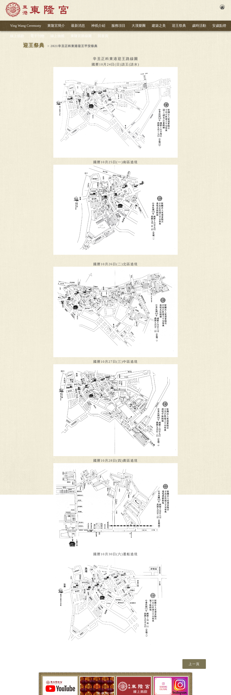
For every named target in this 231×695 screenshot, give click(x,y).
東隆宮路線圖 (81, 36)
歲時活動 (199, 26)
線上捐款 (17, 36)
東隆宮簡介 (56, 26)
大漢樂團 (139, 26)
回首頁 (103, 36)
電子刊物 (37, 36)
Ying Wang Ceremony (25, 26)
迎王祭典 (179, 26)
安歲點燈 (219, 26)
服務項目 (118, 26)
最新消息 (78, 26)
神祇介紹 (98, 26)
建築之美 (159, 26)
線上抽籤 (57, 36)
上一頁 (194, 664)
